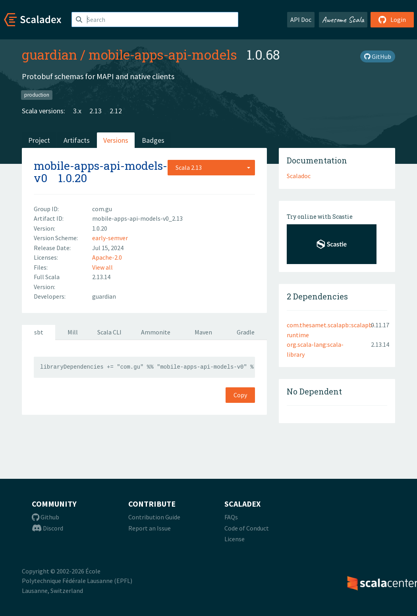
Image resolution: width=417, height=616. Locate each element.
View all (102, 267)
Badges (153, 140)
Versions (115, 140)
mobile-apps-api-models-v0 (100, 171)
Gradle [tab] (246, 332)
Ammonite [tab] (155, 332)
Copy (240, 395)
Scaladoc (299, 176)
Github (45, 517)
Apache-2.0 (107, 257)
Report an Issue (149, 528)
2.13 (95, 110)
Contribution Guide (154, 517)
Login (392, 19)
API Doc (300, 19)
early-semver (110, 238)
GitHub (377, 56)
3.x (77, 110)
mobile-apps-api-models (163, 54)
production (36, 94)
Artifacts (77, 140)
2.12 (116, 110)
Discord (47, 528)
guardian (49, 54)
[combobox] (211, 167)
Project (39, 140)
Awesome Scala (343, 19)
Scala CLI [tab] (109, 332)
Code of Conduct (246, 528)
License (234, 539)
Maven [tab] (203, 332)
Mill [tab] (73, 332)
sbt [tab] (38, 332)
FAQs (231, 517)
